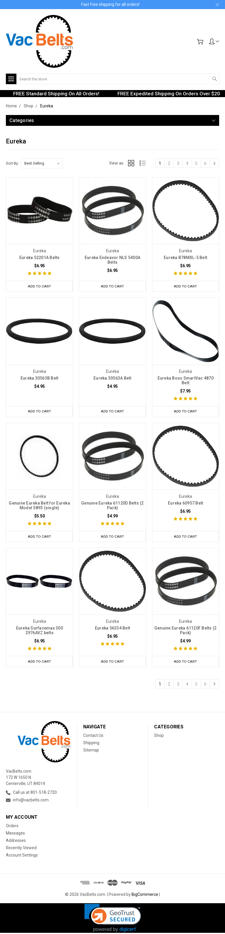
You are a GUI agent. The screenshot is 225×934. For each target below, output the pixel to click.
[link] (112, 919)
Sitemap (91, 751)
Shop (159, 736)
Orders (12, 827)
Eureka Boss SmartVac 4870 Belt (186, 380)
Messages (15, 834)
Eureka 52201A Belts (39, 257)
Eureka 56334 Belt (112, 629)
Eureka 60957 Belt (185, 503)
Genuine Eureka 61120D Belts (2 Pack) (112, 506)
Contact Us (93, 736)
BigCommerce (145, 895)
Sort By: (12, 163)
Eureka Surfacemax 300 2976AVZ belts (39, 631)
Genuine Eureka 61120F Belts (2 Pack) (185, 631)
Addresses (16, 841)
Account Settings (22, 856)
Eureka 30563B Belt (40, 378)
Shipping (91, 743)
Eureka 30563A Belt (112, 378)
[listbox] (41, 163)
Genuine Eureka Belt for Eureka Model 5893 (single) (39, 506)
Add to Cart (39, 286)
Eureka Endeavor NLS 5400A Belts (112, 260)
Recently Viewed (21, 849)
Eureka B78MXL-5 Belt (185, 257)
